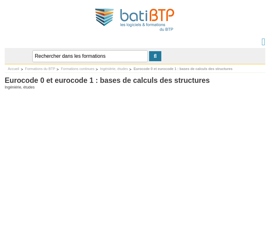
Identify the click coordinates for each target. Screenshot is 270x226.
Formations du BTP (40, 69)
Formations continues (77, 69)
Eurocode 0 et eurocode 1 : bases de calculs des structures (182, 69)
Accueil (13, 69)
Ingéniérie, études (114, 69)
